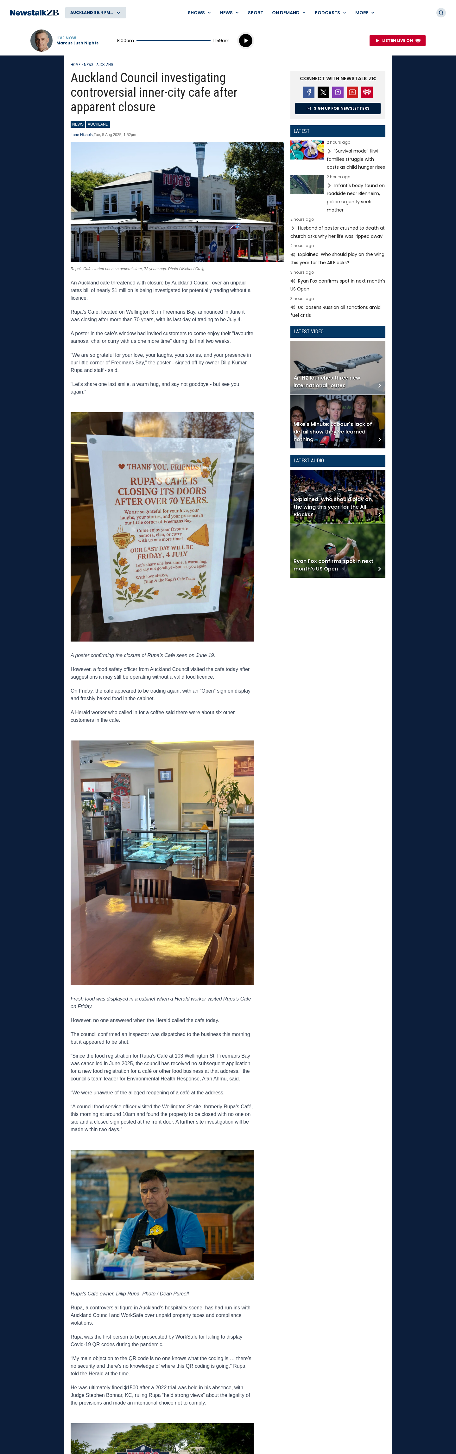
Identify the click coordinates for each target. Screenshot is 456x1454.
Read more (337, 155)
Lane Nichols (81, 135)
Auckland (105, 64)
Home (75, 64)
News (88, 64)
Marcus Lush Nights (77, 43)
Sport (255, 13)
